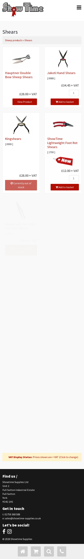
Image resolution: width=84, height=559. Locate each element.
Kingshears (13, 139)
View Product (24, 101)
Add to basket (65, 101)
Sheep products (14, 40)
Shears (28, 40)
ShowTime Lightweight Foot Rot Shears (62, 143)
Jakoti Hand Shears (61, 73)
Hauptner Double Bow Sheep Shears (19, 75)
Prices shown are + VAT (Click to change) (43, 457)
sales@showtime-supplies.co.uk (23, 518)
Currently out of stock (21, 185)
